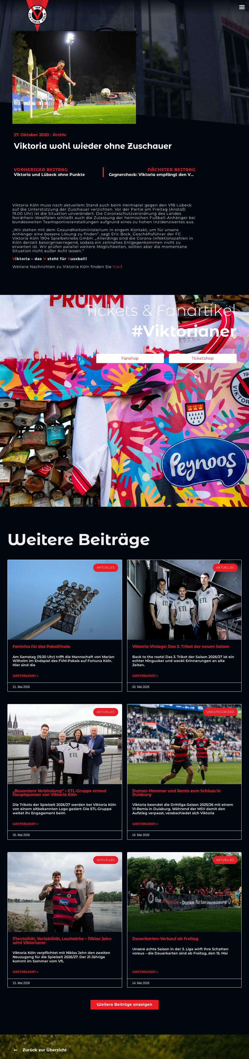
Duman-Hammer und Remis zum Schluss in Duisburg (178, 793)
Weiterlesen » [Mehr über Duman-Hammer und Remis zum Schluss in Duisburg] (145, 825)
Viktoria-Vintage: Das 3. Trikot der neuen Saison (182, 646)
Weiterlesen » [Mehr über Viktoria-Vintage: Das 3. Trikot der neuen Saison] (145, 676)
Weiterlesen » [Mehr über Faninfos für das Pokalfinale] (25, 676)
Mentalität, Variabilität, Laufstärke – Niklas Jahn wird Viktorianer (59, 941)
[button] (242, 7)
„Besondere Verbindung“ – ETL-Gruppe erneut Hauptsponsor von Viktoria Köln (61, 793)
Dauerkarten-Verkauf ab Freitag (166, 939)
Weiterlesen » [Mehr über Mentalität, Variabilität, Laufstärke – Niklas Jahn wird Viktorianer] (25, 973)
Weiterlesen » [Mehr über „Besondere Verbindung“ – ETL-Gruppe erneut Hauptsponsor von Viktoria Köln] (25, 825)
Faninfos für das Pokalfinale (43, 646)
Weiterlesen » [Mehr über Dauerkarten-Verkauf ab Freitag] (145, 973)
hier (117, 266)
